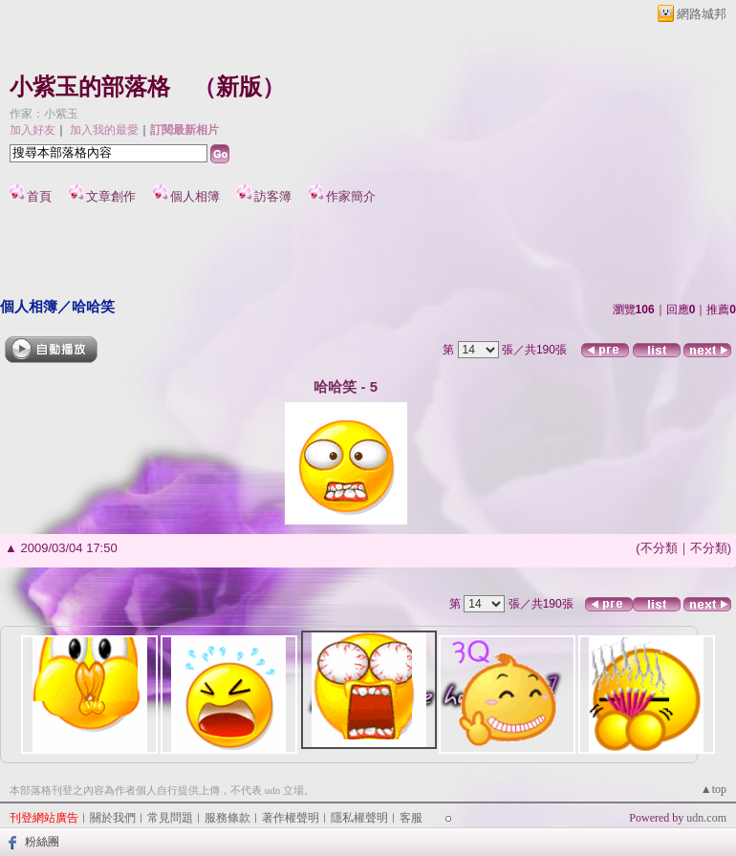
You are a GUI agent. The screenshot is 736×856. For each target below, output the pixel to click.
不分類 (659, 548)
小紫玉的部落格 (90, 87)
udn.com (706, 817)
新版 (239, 87)
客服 (411, 817)
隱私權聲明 (359, 817)
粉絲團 (42, 841)
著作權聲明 (290, 817)
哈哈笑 (93, 306)
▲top (713, 789)
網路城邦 (701, 14)
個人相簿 (195, 196)
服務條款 (227, 817)
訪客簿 (273, 196)
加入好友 (32, 130)
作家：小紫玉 (44, 113)
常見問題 (170, 817)
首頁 (39, 196)
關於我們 (113, 817)
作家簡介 (351, 196)
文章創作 (111, 196)
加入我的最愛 (104, 130)
